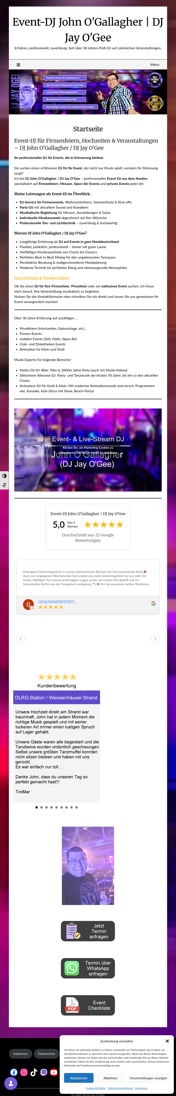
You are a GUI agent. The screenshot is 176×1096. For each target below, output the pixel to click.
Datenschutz (46, 1053)
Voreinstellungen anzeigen (148, 1078)
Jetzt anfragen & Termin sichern (41, 278)
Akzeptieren (78, 1078)
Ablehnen (110, 1078)
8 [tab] (71, 807)
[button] (167, 1041)
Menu (154, 64)
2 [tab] (41, 807)
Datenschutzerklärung (120, 1088)
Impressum (141, 1088)
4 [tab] (51, 807)
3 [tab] (46, 807)
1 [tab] (36, 807)
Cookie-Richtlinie (96, 1088)
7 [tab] (66, 807)
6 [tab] (61, 807)
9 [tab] (76, 807)
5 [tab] (56, 807)
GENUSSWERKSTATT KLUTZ (56, 602)
